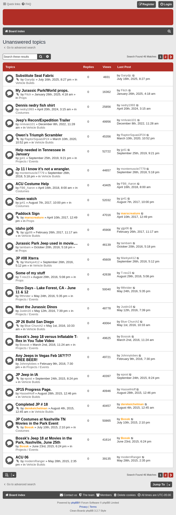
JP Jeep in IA (27, 375)
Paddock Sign (28, 214)
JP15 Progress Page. (34, 389)
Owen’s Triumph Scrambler (39, 135)
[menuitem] (26, 4)
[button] (170, 56)
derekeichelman (36, 408)
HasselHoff (27, 393)
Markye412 (32, 262)
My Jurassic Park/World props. (42, 90)
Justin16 (25, 311)
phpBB (75, 502)
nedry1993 (27, 109)
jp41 (22, 158)
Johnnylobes (28, 363)
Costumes (22, 112)
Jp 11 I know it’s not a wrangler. (43, 169)
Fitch (28, 94)
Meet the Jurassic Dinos (36, 307)
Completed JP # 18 (32, 404)
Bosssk (25, 344)
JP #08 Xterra (27, 258)
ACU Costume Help (32, 184)
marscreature (34, 217)
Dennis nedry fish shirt (35, 105)
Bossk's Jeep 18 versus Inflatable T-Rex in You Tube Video (46, 339)
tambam (25, 247)
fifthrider (25, 296)
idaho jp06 (24, 228)
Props (23, 98)
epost (28, 378)
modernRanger (35, 461)
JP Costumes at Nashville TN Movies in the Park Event (41, 421)
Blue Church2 (34, 325)
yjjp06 (28, 232)
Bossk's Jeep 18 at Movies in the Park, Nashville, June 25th (44, 440)
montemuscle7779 (32, 173)
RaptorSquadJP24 (37, 139)
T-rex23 (25, 277)
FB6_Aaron (27, 187)
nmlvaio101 (27, 124)
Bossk (29, 427)
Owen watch (26, 199)
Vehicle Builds (25, 83)
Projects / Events (27, 161)
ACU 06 (22, 457)
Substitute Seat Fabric (35, 76)
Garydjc (30, 79)
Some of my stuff (30, 273)
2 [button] (165, 57)
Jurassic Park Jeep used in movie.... (47, 243)
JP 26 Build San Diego (35, 322)
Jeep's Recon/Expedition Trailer (43, 120)
